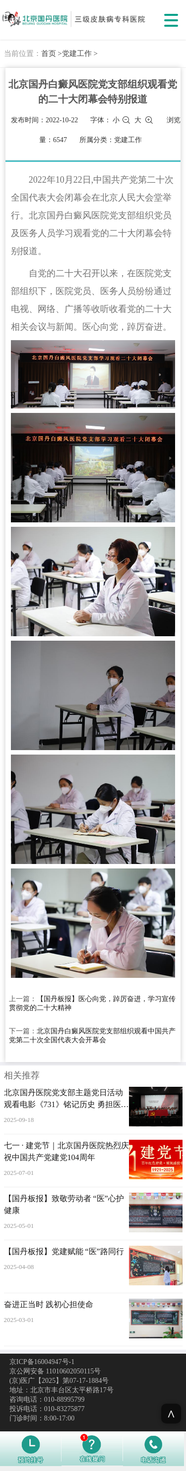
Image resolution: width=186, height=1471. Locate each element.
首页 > (51, 53)
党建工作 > (80, 53)
